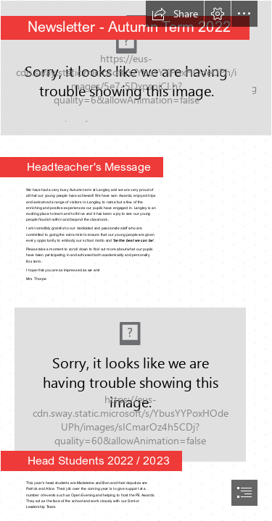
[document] (136, 260)
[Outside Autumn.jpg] (136, 68)
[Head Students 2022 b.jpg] (136, 380)
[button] (175, 14)
